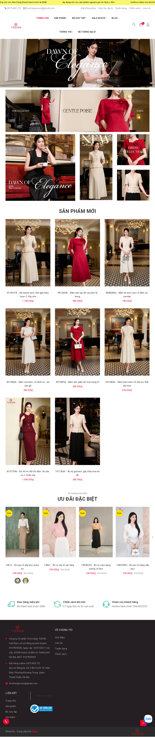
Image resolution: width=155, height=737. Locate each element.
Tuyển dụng (121, 8)
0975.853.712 (14, 8)
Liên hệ (146, 8)
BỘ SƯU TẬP (79, 18)
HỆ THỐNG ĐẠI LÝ (87, 32)
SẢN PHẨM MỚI (77, 211)
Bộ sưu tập (11, 712)
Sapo (35, 731)
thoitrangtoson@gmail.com (40, 8)
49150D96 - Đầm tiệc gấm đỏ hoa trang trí (77, 382)
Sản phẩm (11, 706)
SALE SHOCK (99, 18)
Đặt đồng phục (88, 8)
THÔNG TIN (66, 32)
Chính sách (135, 8)
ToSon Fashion (44, 696)
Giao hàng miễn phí (28, 602)
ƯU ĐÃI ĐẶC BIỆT (77, 499)
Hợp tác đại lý (105, 8)
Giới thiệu (60, 637)
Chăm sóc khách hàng (125, 602)
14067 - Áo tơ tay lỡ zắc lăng (59, 565)
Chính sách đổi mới (74, 602)
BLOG (115, 18)
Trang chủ (11, 701)
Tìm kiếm (10, 717)
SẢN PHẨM (60, 18)
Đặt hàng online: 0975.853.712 (24, 663)
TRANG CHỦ (42, 18)
